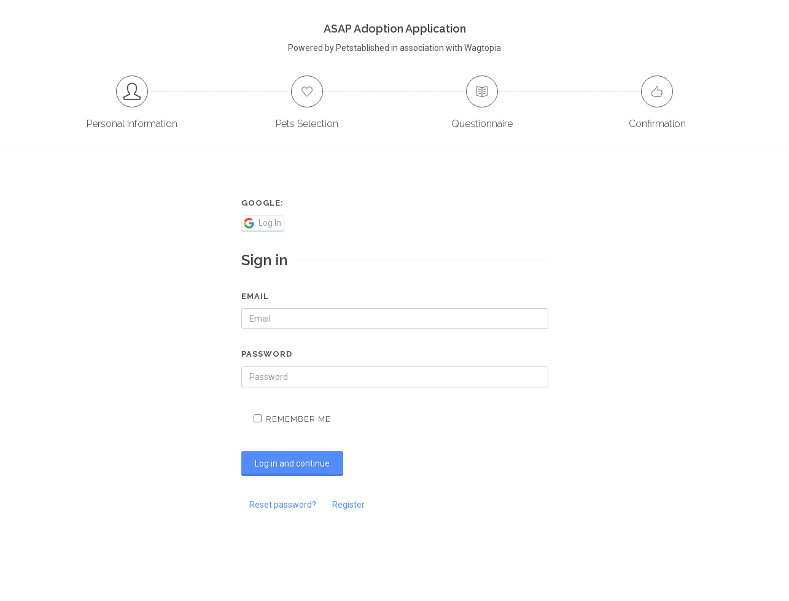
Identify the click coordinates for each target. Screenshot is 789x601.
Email (255, 296)
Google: (262, 202)
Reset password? (282, 505)
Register (348, 505)
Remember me (292, 419)
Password (266, 354)
